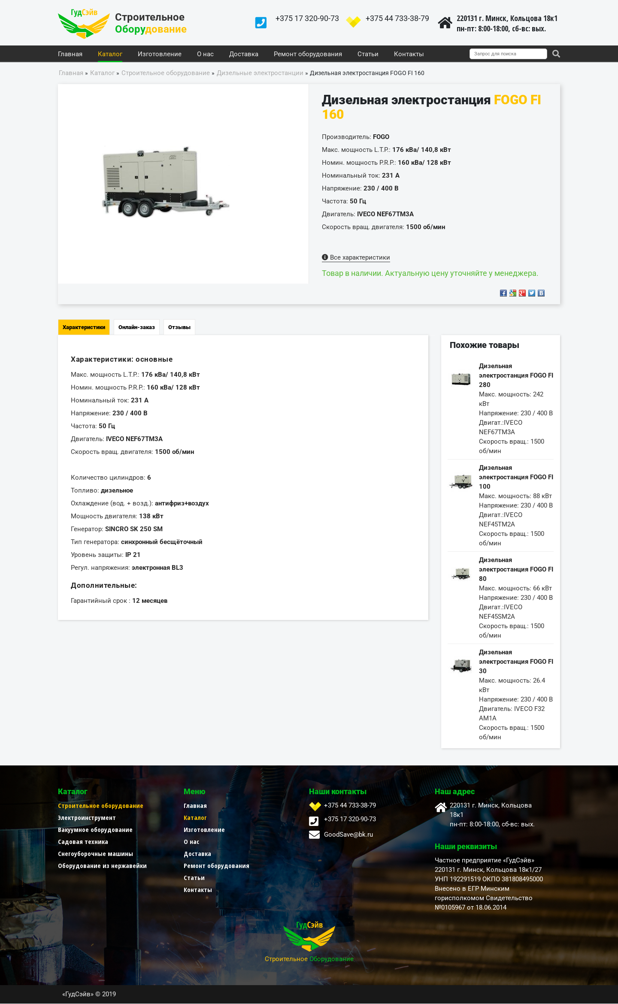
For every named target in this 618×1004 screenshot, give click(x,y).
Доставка (243, 54)
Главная (70, 54)
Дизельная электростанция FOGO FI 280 (516, 376)
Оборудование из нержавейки (102, 866)
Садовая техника (83, 842)
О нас (205, 54)
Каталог (110, 54)
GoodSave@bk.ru (348, 835)
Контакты (409, 54)
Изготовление (160, 54)
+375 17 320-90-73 (307, 18)
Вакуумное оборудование (95, 830)
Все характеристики (356, 258)
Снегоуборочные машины (95, 854)
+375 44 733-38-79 (397, 18)
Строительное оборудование (100, 805)
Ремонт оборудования (308, 54)
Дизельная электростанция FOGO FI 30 (516, 662)
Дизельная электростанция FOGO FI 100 (516, 477)
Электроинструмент (87, 817)
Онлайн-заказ (136, 327)
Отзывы (179, 327)
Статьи (368, 54)
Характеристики (84, 327)
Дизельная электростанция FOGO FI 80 (516, 569)
